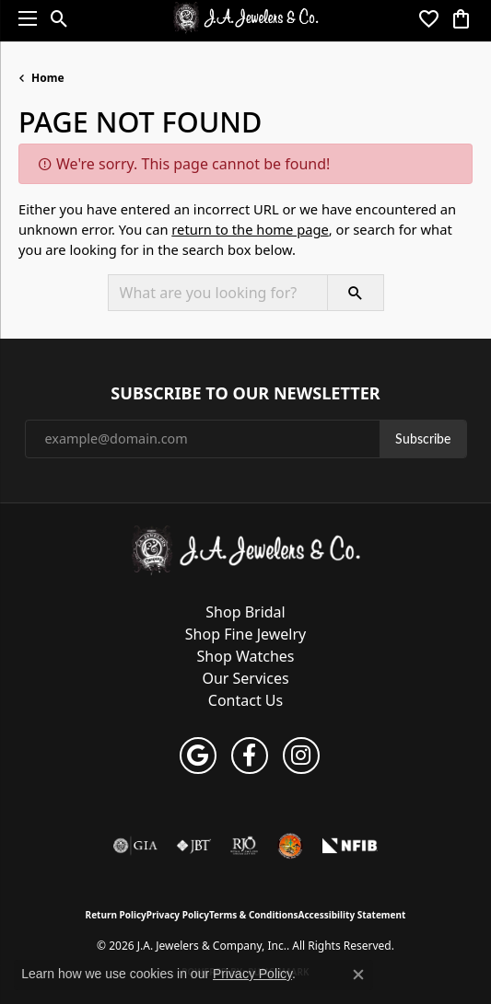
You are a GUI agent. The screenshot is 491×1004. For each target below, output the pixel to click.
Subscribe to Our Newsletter (245, 394)
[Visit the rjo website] (244, 846)
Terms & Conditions (253, 914)
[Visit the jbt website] (193, 846)
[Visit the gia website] (135, 846)
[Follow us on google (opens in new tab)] (198, 755)
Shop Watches (246, 656)
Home (47, 78)
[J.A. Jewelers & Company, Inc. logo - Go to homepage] (245, 18)
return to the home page (249, 229)
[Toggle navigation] (23, 18)
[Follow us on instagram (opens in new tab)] (301, 755)
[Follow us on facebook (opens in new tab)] (249, 755)
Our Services (245, 678)
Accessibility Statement (352, 914)
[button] (59, 18)
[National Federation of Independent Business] (350, 846)
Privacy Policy (177, 914)
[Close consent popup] (358, 974)
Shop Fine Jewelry (245, 634)
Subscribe (422, 438)
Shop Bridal (245, 612)
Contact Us (245, 700)
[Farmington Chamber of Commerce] (290, 846)
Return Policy (116, 914)
